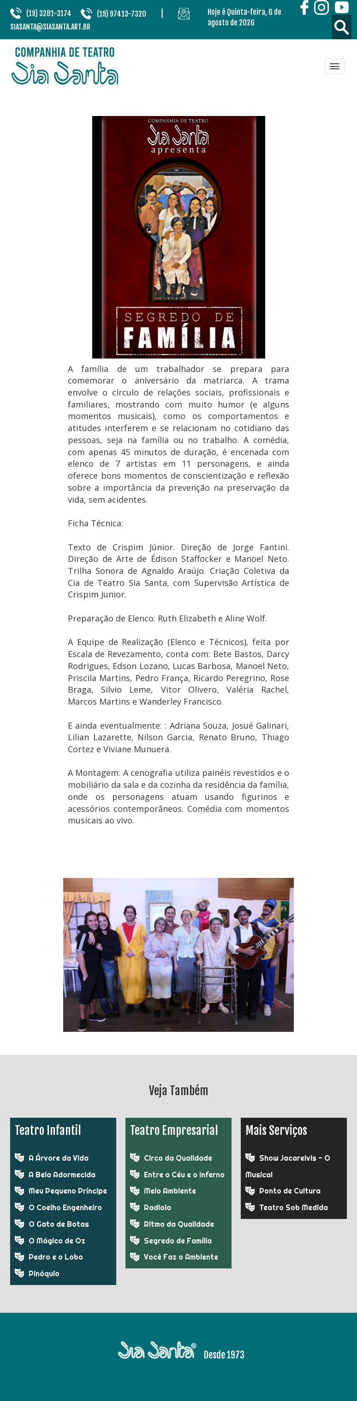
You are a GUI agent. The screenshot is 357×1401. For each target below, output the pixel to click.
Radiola (157, 1207)
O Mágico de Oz (57, 1240)
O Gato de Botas (59, 1224)
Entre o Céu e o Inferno (184, 1174)
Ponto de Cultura (290, 1190)
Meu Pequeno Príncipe (68, 1190)
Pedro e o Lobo (56, 1256)
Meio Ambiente (170, 1190)
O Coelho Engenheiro (65, 1207)
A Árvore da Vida (59, 1158)
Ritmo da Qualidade (179, 1224)
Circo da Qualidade (178, 1158)
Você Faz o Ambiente (181, 1256)
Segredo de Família (178, 1240)
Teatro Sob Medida (293, 1207)
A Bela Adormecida (62, 1174)
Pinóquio (44, 1273)
